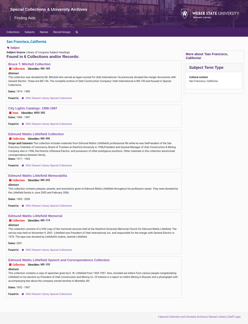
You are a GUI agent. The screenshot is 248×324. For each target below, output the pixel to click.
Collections (13, 32)
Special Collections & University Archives (48, 9)
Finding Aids (25, 18)
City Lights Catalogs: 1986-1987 (32, 108)
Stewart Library (217, 316)
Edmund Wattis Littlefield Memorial (35, 216)
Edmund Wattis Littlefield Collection (36, 134)
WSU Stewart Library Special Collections (49, 98)
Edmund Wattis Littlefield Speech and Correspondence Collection (59, 260)
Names (44, 32)
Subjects (30, 32)
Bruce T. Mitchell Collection (29, 64)
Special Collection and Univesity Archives (183, 316)
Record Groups (61, 32)
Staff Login (234, 316)
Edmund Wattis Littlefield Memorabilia (37, 175)
